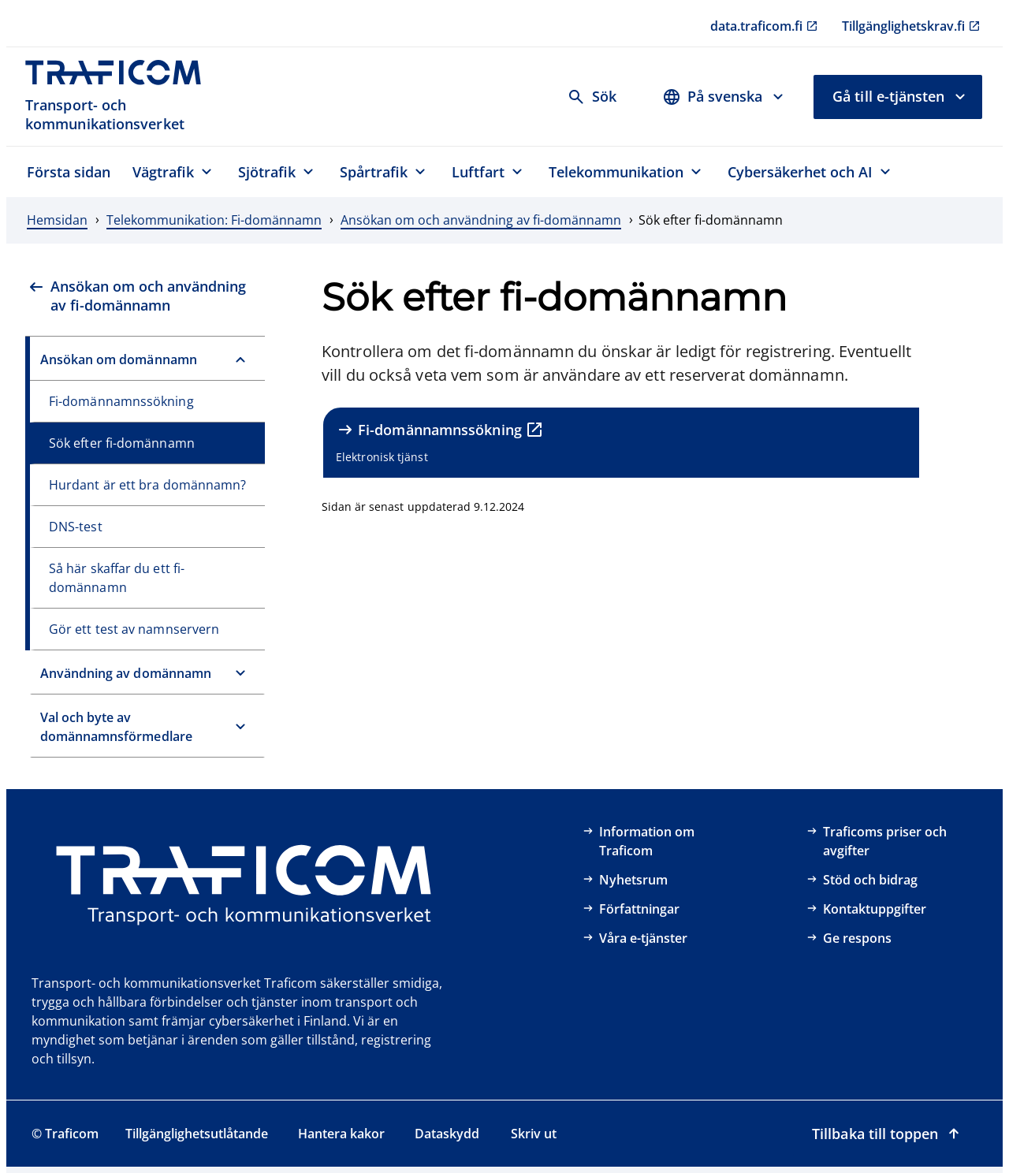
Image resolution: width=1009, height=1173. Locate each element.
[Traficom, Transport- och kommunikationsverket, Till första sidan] (121, 96)
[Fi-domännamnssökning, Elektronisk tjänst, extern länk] (621, 442)
